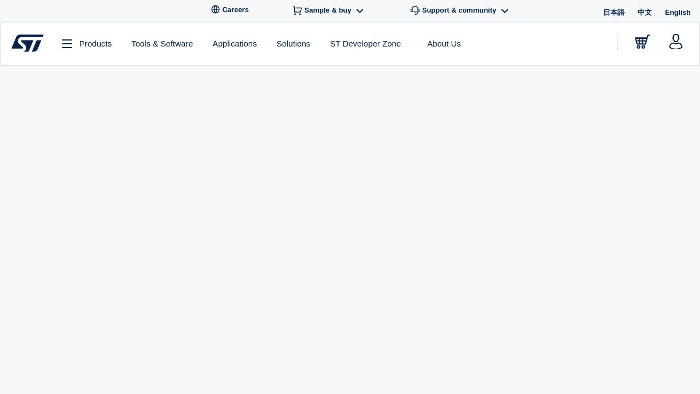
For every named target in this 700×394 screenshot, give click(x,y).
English (678, 12)
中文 (645, 12)
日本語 (614, 12)
